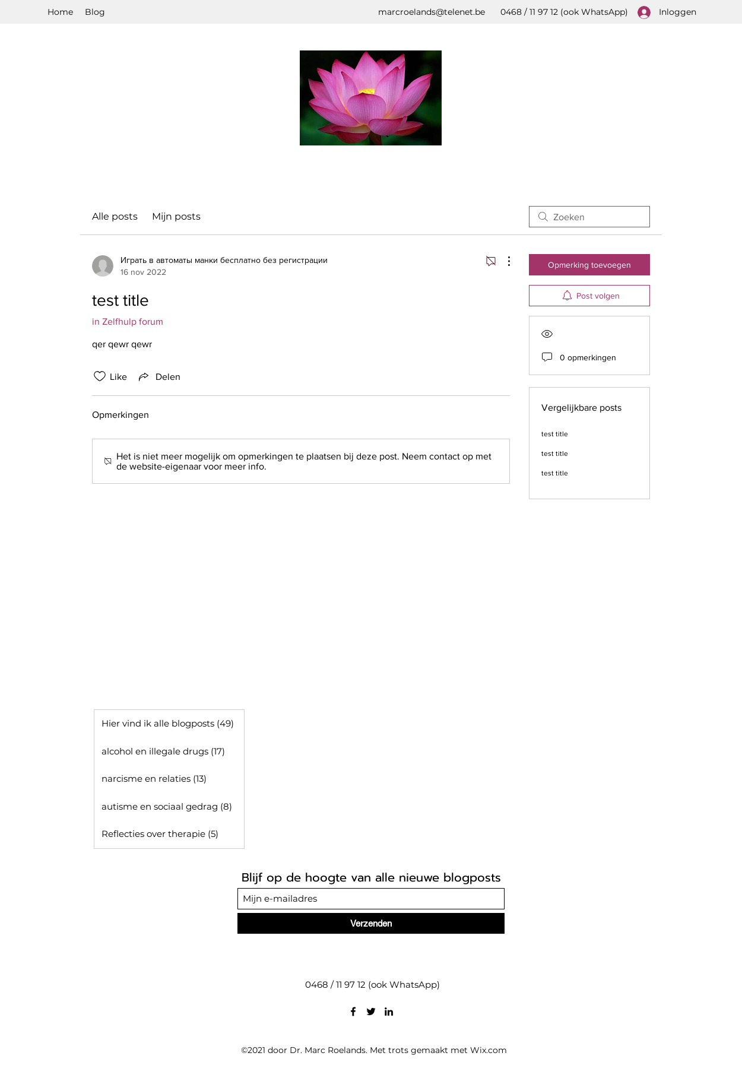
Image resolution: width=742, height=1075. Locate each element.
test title (554, 434)
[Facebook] (353, 1011)
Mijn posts (176, 216)
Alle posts (115, 216)
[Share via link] (158, 376)
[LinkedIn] (389, 1011)
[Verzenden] (371, 923)
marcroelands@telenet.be (431, 12)
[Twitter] (371, 1011)
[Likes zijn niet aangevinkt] (99, 376)
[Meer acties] (503, 261)
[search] (589, 216)
